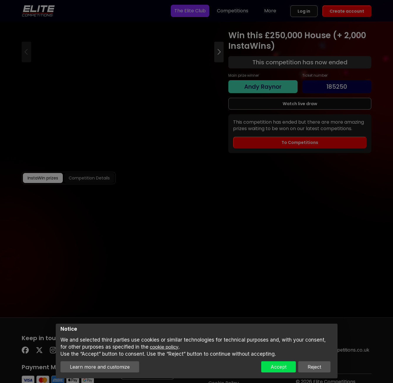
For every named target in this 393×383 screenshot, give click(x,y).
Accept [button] (278, 367)
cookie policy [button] (164, 347)
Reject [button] (314, 367)
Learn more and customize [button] (100, 367)
